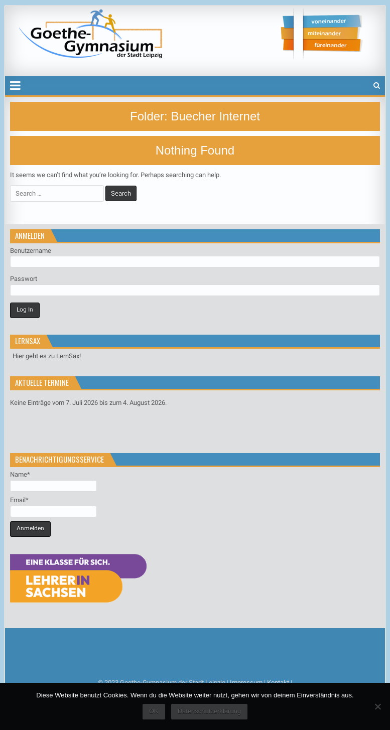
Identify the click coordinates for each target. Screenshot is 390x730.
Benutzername (30, 250)
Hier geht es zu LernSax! (47, 356)
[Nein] (377, 706)
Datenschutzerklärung (209, 711)
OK (154, 711)
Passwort (23, 278)
